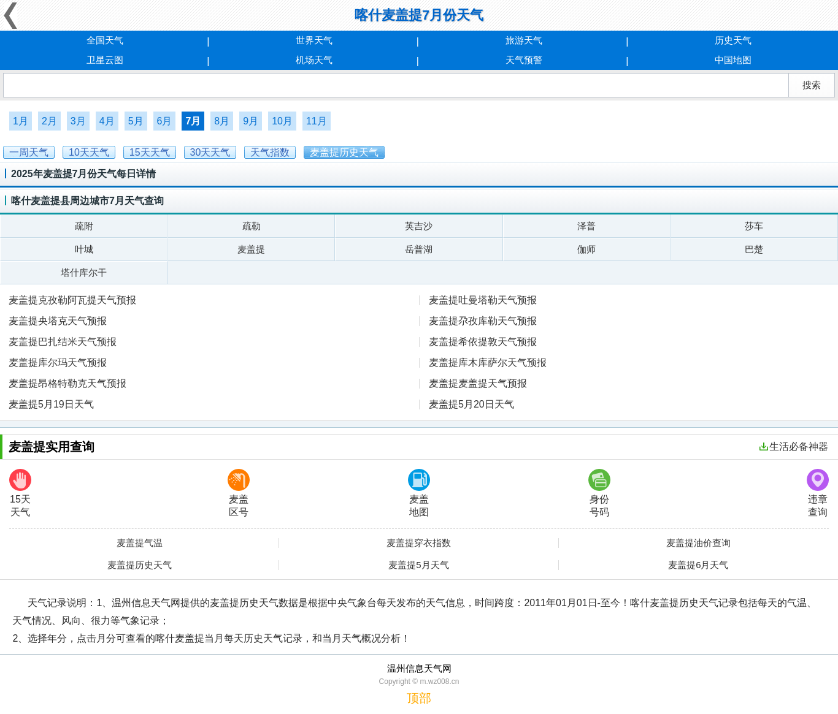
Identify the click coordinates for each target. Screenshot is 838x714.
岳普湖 (418, 249)
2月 (49, 121)
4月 (107, 121)
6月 (164, 121)
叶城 (84, 249)
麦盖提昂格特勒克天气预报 (67, 383)
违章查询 (818, 493)
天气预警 (523, 60)
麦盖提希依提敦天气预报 (483, 341)
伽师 (586, 249)
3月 (78, 121)
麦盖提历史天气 (139, 565)
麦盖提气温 (140, 543)
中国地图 (733, 60)
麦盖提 (251, 249)
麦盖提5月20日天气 (471, 404)
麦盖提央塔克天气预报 (58, 321)
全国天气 (104, 40)
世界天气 (314, 40)
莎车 (754, 226)
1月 (20, 121)
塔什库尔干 (84, 272)
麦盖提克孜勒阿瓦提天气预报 (72, 300)
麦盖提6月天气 (698, 565)
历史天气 (733, 40)
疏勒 (251, 226)
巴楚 (754, 249)
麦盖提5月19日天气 (51, 404)
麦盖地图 (419, 493)
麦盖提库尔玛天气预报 (58, 362)
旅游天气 (523, 40)
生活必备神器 (793, 446)
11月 (316, 121)
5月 (136, 121)
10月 (282, 121)
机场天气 (314, 60)
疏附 (84, 226)
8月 (221, 121)
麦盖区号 (239, 493)
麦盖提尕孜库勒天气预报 (483, 321)
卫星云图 (104, 60)
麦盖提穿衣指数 (418, 543)
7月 (193, 121)
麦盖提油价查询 (698, 543)
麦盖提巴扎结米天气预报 (63, 341)
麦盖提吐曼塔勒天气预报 (483, 300)
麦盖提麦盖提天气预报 (478, 383)
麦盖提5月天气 (418, 565)
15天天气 (20, 493)
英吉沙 (418, 226)
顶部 (419, 698)
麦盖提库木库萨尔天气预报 (488, 362)
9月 (250, 121)
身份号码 (599, 493)
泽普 (586, 226)
